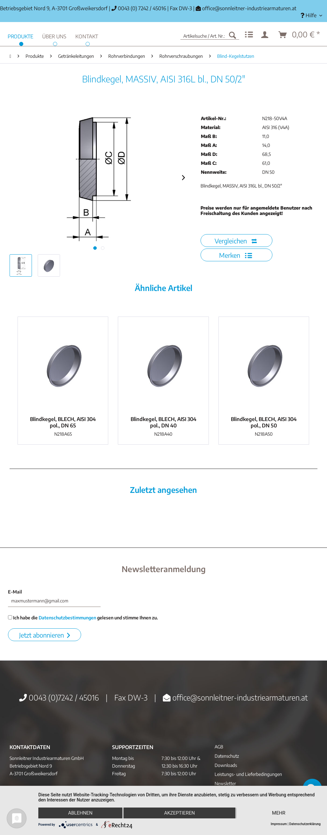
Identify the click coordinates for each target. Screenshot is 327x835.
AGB (219, 746)
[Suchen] (232, 34)
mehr (278, 813)
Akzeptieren (179, 813)
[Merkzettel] (249, 34)
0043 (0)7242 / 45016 (59, 697)
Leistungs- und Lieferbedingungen (248, 774)
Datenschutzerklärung (305, 824)
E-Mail (15, 591)
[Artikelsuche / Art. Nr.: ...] (209, 35)
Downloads (226, 765)
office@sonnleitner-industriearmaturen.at (249, 8)
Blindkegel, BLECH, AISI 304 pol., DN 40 (163, 422)
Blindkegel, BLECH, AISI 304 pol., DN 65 (63, 422)
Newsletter (225, 783)
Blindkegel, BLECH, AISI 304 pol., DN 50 (264, 422)
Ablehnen (80, 813)
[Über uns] (54, 35)
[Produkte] (20, 35)
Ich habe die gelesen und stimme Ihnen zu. (83, 617)
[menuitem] (311, 15)
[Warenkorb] (299, 34)
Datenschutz (227, 756)
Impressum (279, 824)
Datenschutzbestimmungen (67, 617)
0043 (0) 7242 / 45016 (138, 8)
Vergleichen (236, 241)
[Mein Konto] (266, 34)
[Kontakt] (87, 35)
